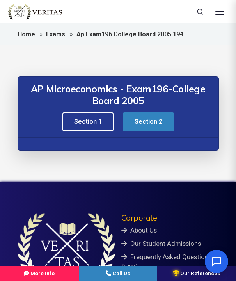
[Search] (200, 12)
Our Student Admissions (161, 243)
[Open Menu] (219, 11)
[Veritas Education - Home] (35, 11)
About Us (139, 230)
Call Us (118, 273)
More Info (39, 273)
